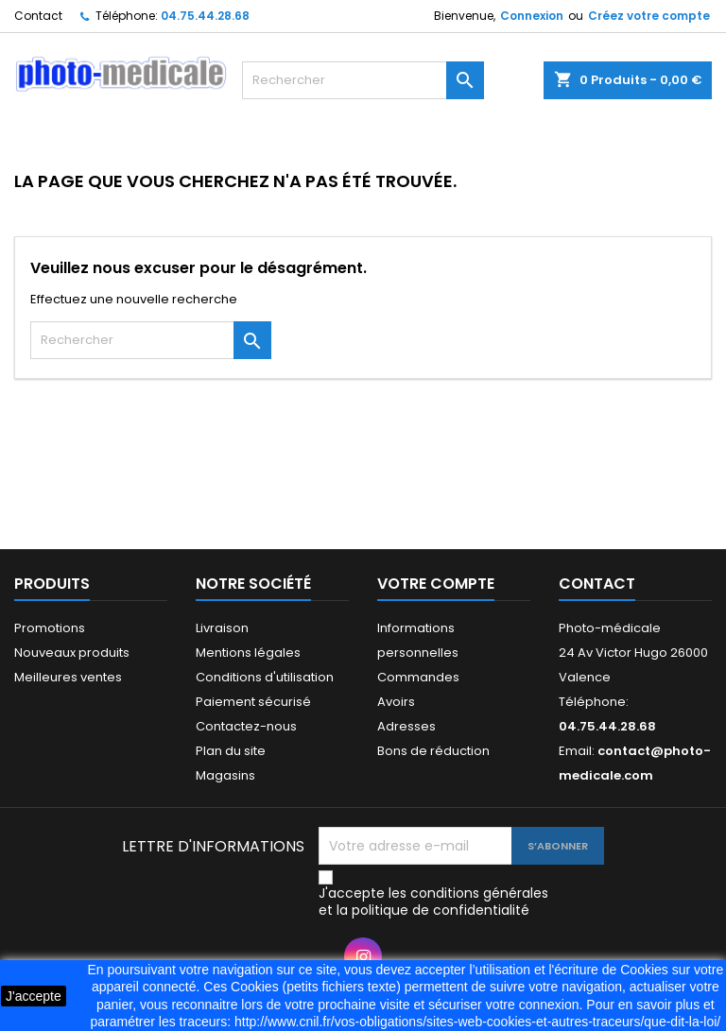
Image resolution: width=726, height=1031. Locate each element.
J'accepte (33, 996)
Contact (38, 16)
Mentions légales (248, 653)
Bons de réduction (433, 751)
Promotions (49, 628)
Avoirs (396, 702)
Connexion (531, 16)
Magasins (225, 775)
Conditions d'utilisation (265, 677)
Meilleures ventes (68, 677)
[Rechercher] (363, 80)
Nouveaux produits (72, 653)
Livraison (222, 628)
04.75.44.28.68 (205, 16)
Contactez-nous (246, 726)
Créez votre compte (649, 16)
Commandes (418, 677)
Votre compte (435, 583)
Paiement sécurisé (253, 702)
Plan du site (231, 751)
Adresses (406, 726)
